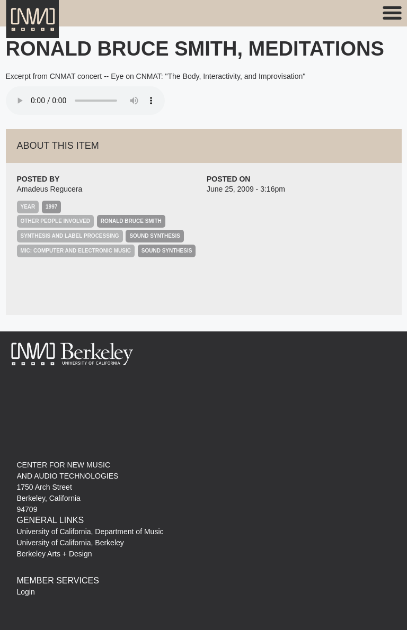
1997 (51, 207)
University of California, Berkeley (70, 542)
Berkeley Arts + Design (54, 554)
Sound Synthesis (154, 236)
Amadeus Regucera (50, 189)
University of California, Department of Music (90, 531)
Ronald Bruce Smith (131, 221)
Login (26, 592)
